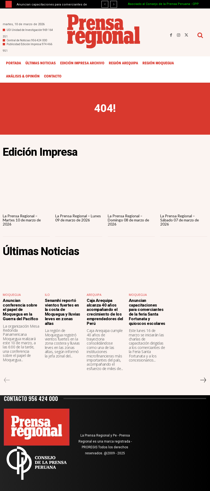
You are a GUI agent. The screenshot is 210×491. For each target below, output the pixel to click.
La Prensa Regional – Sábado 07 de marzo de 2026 (179, 220)
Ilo (47, 295)
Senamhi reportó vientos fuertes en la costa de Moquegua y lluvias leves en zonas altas (62, 312)
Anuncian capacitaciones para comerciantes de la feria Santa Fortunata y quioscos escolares (146, 312)
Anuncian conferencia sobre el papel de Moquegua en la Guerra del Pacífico (20, 309)
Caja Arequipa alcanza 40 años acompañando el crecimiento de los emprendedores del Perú (105, 312)
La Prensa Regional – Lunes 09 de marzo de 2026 (78, 217)
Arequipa (94, 295)
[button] (200, 35)
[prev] (104, 4)
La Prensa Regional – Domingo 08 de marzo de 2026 (129, 220)
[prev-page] (7, 380)
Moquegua (12, 295)
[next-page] (203, 380)
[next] (113, 4)
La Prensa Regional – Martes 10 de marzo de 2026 (22, 220)
